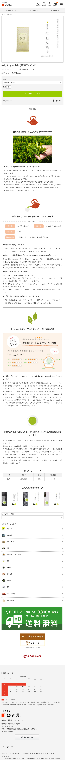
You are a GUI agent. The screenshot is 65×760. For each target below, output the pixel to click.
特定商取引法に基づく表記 (31, 753)
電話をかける (27, 737)
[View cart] (55, 4)
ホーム (3, 14)
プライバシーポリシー (47, 753)
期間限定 (9, 14)
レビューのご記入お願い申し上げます (22, 69)
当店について (5, 753)
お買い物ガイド (33, 10)
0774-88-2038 (8, 731)
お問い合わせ (54, 10)
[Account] (49, 4)
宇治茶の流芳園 (11, 10)
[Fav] (38, 4)
